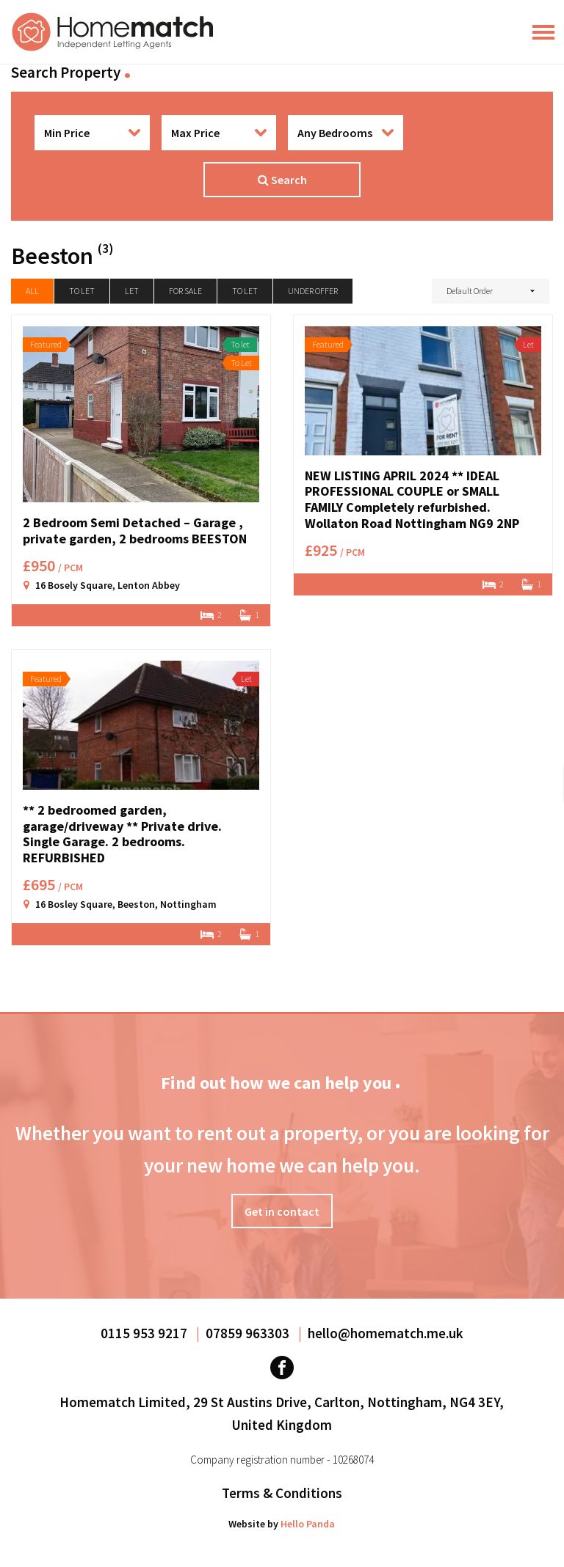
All (32, 290)
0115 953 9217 (145, 1333)
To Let (245, 290)
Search (282, 179)
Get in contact (282, 1211)
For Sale (185, 290)
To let (82, 290)
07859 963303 (249, 1333)
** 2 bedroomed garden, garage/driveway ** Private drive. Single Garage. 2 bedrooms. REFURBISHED (122, 833)
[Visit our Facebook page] (282, 1367)
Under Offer (313, 290)
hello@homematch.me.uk (385, 1333)
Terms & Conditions (282, 1493)
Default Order (469, 290)
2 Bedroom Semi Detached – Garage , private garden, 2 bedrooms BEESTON (135, 530)
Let (132, 290)
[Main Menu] (543, 32)
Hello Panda (308, 1523)
